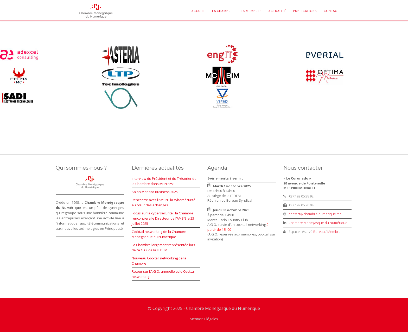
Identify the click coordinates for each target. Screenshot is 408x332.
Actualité (277, 10)
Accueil (198, 10)
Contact (331, 10)
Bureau (319, 231)
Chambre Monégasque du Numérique (318, 222)
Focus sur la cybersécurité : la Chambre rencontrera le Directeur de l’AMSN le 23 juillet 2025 (163, 218)
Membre (334, 231)
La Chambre (222, 10)
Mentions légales (203, 318)
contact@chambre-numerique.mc (315, 214)
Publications (305, 10)
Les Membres (251, 10)
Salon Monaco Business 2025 (155, 191)
